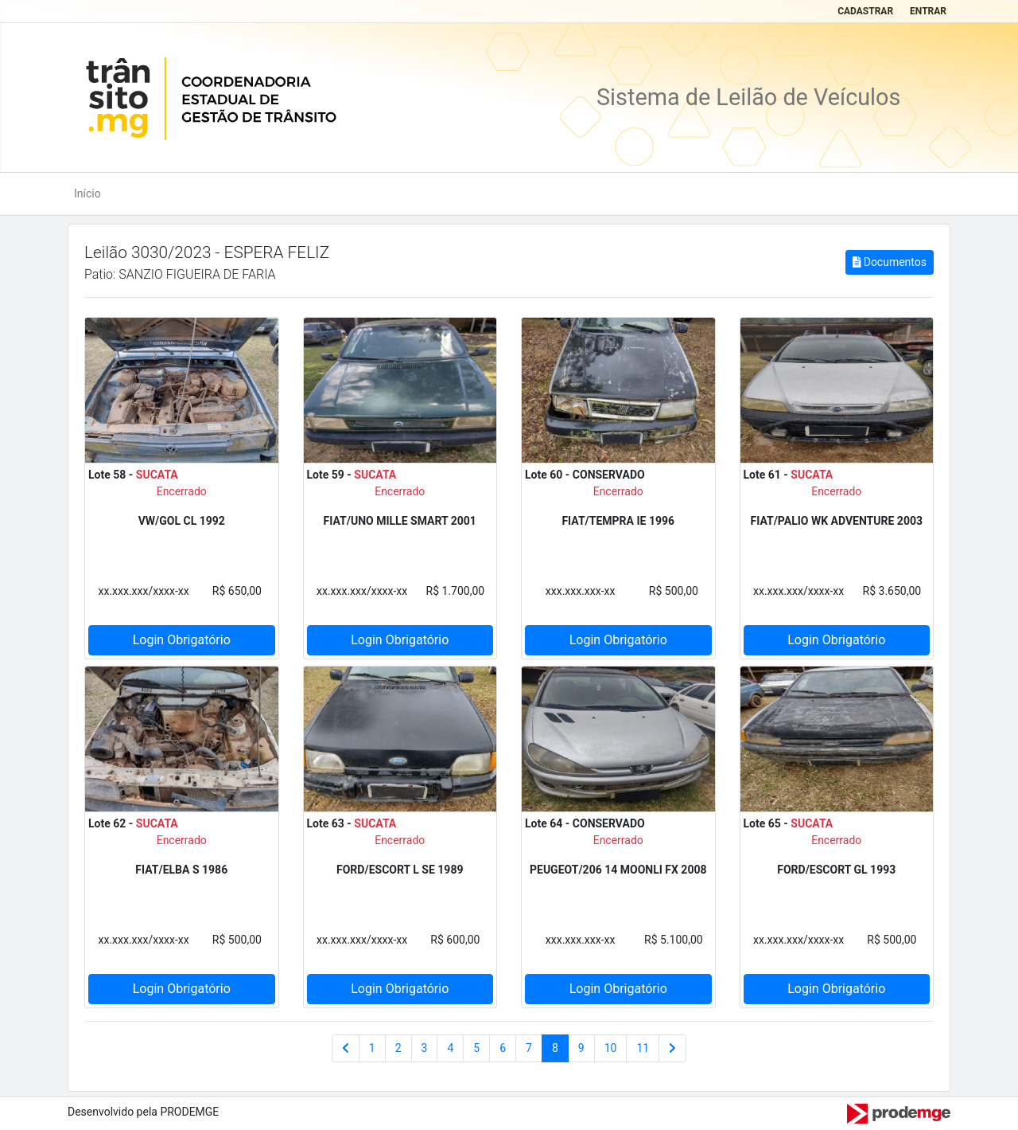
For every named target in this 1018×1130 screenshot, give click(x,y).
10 (610, 1048)
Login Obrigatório (182, 639)
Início (87, 193)
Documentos (890, 262)
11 (642, 1048)
